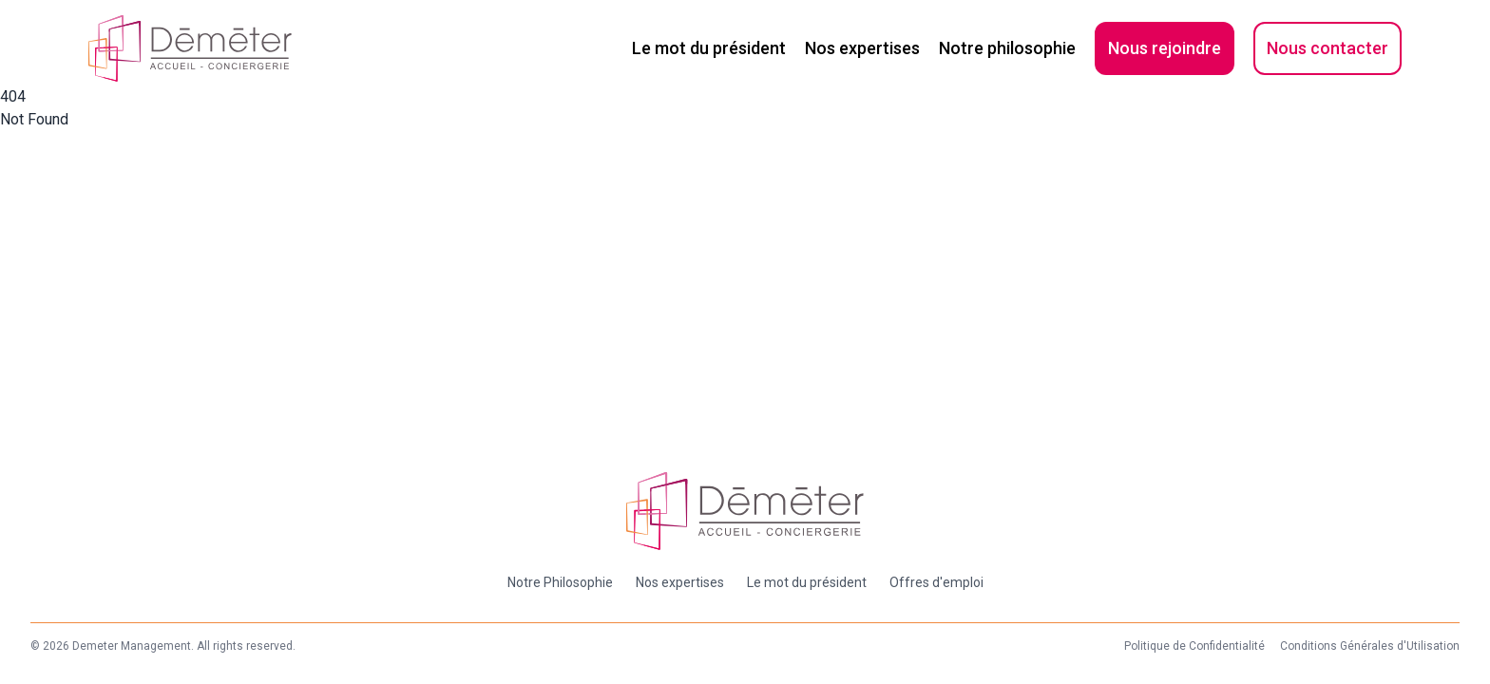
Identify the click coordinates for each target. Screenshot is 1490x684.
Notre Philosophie (560, 582)
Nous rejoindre (1164, 48)
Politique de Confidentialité (1194, 646)
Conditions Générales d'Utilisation (1370, 646)
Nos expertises (862, 48)
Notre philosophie (1007, 48)
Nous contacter (1327, 48)
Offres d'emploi (936, 582)
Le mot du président (709, 48)
